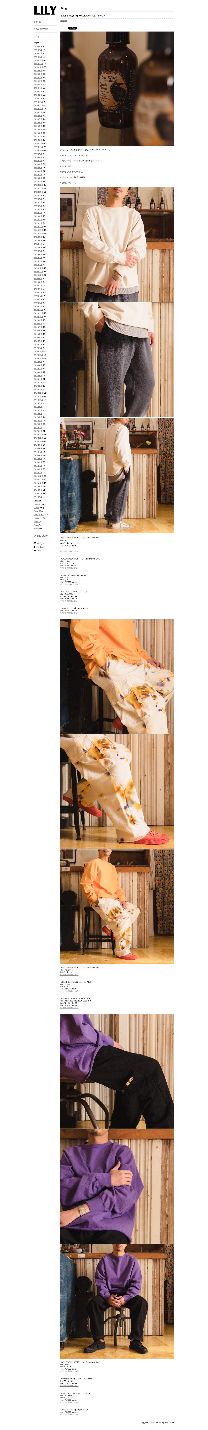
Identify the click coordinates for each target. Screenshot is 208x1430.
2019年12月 (38, 310)
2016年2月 (38, 469)
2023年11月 (38, 147)
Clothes (37, 504)
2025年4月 (38, 88)
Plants (36, 522)
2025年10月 (38, 67)
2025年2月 (38, 95)
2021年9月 (38, 237)
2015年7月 (38, 493)
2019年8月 (38, 324)
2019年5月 (38, 334)
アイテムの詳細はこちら (69, 551)
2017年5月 (38, 417)
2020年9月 (38, 279)
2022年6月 (38, 206)
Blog (36, 36)
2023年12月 (38, 143)
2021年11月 (38, 230)
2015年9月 (38, 487)
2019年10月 (38, 317)
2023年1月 (38, 182)
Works (36, 525)
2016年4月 (38, 462)
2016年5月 (38, 459)
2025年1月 (38, 98)
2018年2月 (38, 386)
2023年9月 (38, 154)
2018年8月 (38, 365)
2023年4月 (38, 171)
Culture (36, 508)
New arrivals (41, 29)
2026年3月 (38, 50)
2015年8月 (38, 490)
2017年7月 (38, 410)
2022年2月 (38, 220)
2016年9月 (38, 445)
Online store (41, 535)
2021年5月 (38, 251)
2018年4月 (38, 379)
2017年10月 (38, 400)
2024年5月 (38, 126)
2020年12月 (38, 268)
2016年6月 (38, 455)
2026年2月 (38, 53)
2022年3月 (38, 216)
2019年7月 (38, 327)
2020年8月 (38, 282)
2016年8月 (38, 448)
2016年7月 (38, 452)
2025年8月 (38, 74)
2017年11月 (38, 396)
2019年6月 (38, 331)
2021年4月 (38, 254)
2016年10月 (38, 441)
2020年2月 (38, 303)
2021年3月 (38, 258)
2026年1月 (38, 57)
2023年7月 (38, 161)
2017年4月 (38, 421)
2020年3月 (38, 299)
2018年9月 (38, 362)
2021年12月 (38, 227)
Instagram (39, 543)
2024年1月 (38, 140)
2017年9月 (38, 403)
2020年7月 (38, 286)
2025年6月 (38, 81)
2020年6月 (38, 289)
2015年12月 (38, 476)
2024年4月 (38, 130)
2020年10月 (38, 275)
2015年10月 (38, 483)
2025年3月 (38, 91)
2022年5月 (38, 209)
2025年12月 (38, 60)
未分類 (36, 529)
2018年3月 (38, 383)
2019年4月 (38, 338)
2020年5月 (38, 292)
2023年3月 (38, 175)
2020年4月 (38, 296)
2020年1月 (38, 306)
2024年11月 (38, 105)
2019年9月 (38, 320)
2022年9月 (38, 195)
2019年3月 (38, 341)
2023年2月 (38, 178)
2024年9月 (38, 112)
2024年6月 (38, 123)
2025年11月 (38, 64)
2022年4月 (38, 213)
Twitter (38, 550)
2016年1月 (38, 473)
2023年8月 (38, 157)
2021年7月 (38, 244)
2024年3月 (38, 133)
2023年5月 (38, 168)
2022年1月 (38, 223)
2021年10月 (38, 234)
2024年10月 (38, 109)
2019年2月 (38, 344)
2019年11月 (38, 313)
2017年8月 (38, 407)
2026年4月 (38, 46)
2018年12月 (38, 351)
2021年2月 (38, 261)
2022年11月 (38, 189)
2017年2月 (38, 428)
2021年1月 (38, 265)
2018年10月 (38, 358)
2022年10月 (38, 192)
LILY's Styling (39, 515)
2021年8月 (38, 240)
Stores (37, 21)
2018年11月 (38, 355)
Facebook (39, 547)
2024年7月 (38, 119)
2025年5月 (38, 85)
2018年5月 (38, 376)
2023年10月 (38, 150)
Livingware (38, 518)
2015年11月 (38, 480)
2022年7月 (38, 202)
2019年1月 (38, 348)
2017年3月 (38, 424)
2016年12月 (38, 435)
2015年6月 (38, 497)
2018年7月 (38, 369)
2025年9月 (38, 71)
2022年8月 (38, 199)
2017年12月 (38, 393)
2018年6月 (38, 372)
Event (36, 511)
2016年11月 (38, 438)
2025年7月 (38, 78)
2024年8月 (38, 116)
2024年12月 (38, 102)
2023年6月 (38, 164)
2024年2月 (38, 137)
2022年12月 (38, 185)
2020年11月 (38, 272)
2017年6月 (38, 414)
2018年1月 (38, 390)
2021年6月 (38, 247)
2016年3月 (38, 466)
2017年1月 (38, 431)
